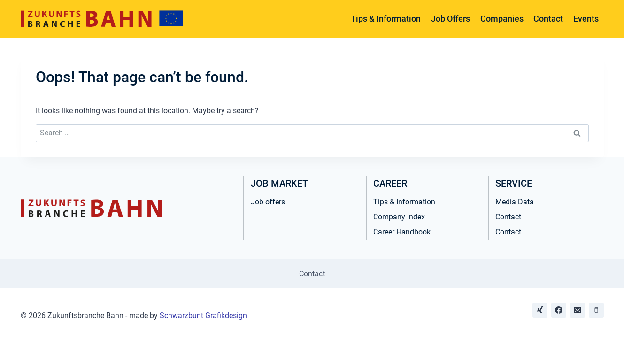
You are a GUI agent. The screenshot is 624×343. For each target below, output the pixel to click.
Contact (548, 18)
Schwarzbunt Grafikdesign (203, 315)
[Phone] (596, 310)
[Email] (577, 310)
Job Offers (450, 18)
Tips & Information (386, 18)
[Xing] (539, 310)
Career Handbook (402, 231)
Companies (502, 18)
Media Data (514, 201)
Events (586, 18)
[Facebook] (558, 310)
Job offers (268, 201)
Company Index (399, 216)
